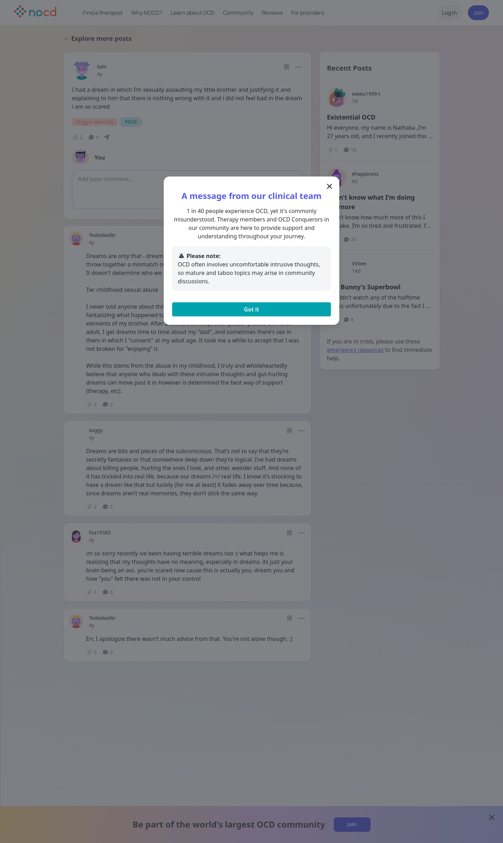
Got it (251, 309)
